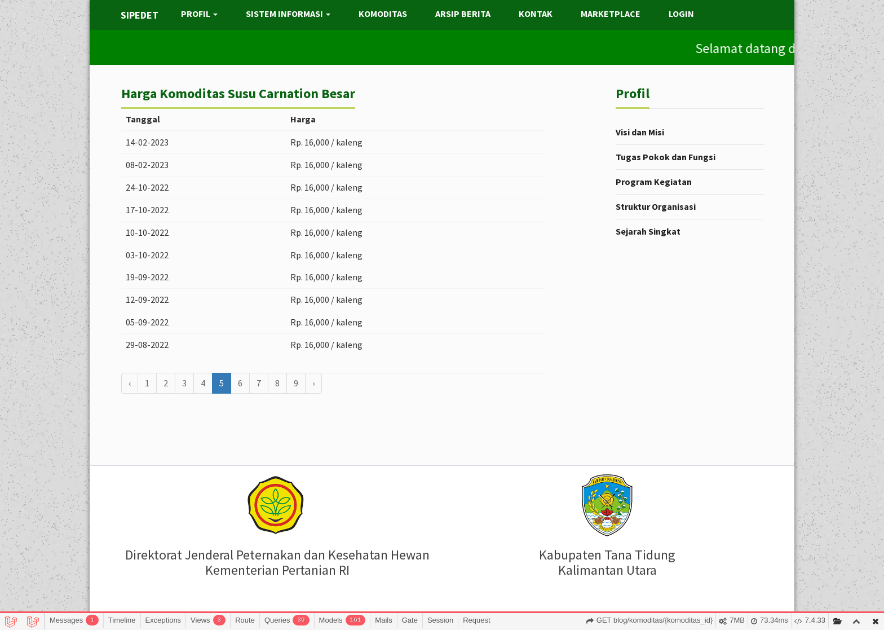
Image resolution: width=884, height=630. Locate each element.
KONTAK (535, 13)
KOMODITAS (383, 13)
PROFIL (199, 13)
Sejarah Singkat (648, 231)
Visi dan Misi (640, 132)
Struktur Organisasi (656, 206)
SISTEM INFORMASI (288, 13)
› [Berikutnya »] (313, 383)
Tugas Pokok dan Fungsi (665, 156)
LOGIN (681, 13)
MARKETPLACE (610, 13)
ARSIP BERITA (462, 13)
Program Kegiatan (654, 181)
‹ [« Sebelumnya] (130, 383)
